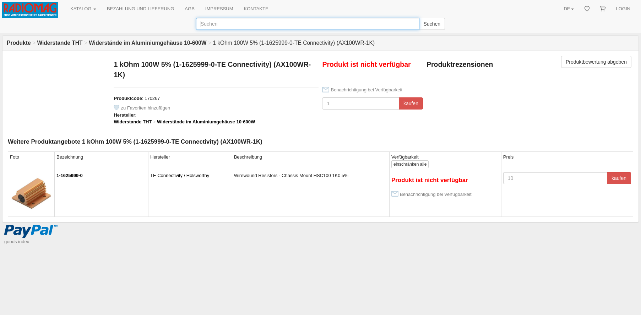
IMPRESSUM (219, 8)
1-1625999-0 (69, 175)
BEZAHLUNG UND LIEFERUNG (140, 8)
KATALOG (83, 8)
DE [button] (569, 8)
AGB (189, 8)
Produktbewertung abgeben (596, 62)
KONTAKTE (256, 8)
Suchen (432, 24)
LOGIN (623, 8)
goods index (16, 241)
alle (410, 164)
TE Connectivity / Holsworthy (179, 175)
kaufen (410, 103)
